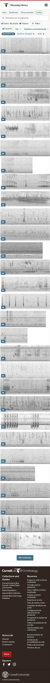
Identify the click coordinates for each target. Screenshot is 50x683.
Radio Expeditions (9, 590)
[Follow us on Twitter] (9, 664)
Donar (6, 654)
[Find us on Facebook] (3, 664)
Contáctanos (7, 645)
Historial (5, 639)
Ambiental (13, 12)
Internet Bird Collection (11, 593)
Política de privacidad (35, 645)
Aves (4, 12)
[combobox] (27, 18)
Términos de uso (33, 648)
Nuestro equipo (8, 642)
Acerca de (7, 635)
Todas (38, 12)
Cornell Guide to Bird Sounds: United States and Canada (11, 585)
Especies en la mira (34, 600)
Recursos (32, 576)
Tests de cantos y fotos (36, 603)
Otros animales (27, 12)
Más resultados (25, 558)
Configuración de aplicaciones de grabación (34, 613)
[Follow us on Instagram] (14, 664)
